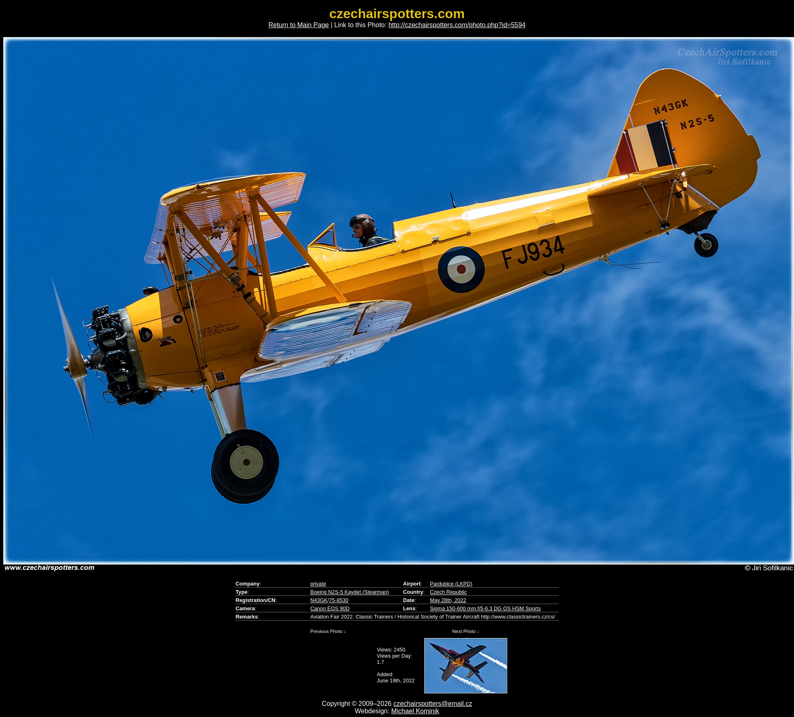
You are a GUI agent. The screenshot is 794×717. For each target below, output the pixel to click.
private (318, 584)
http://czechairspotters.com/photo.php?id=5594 (456, 24)
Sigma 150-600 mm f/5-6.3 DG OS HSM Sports (485, 608)
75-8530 (338, 600)
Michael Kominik (415, 711)
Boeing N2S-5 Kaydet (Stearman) (349, 592)
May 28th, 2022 (448, 600)
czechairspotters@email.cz (432, 703)
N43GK (318, 600)
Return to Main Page (299, 24)
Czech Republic (448, 592)
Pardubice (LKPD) (451, 584)
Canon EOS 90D (329, 608)
